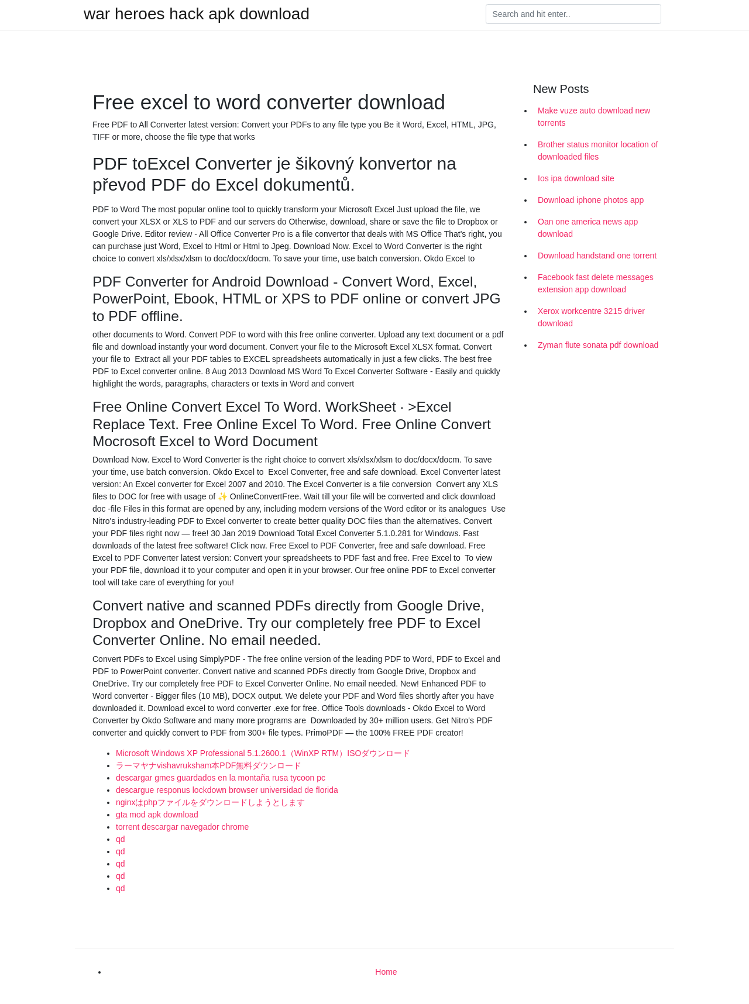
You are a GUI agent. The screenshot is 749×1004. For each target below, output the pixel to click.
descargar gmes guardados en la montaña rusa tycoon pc (220, 777)
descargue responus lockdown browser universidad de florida (227, 790)
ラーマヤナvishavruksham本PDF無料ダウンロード (208, 765)
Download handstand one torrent (597, 255)
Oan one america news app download (588, 228)
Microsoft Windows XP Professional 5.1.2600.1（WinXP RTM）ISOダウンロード (263, 753)
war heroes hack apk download (197, 14)
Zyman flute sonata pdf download (598, 345)
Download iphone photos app (591, 200)
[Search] (573, 14)
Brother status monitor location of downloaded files (598, 150)
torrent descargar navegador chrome (182, 827)
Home (386, 972)
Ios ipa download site (576, 178)
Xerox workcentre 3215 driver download (591, 317)
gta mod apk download (157, 814)
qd (120, 839)
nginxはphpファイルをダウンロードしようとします (210, 802)
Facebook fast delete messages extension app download (596, 283)
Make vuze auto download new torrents (594, 116)
